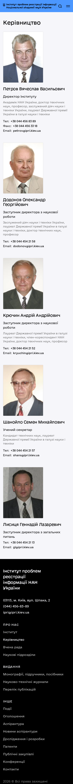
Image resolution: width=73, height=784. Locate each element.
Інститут (10, 632)
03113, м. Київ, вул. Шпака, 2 (26, 600)
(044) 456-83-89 (16, 606)
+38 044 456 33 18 (25, 126)
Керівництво (13, 639)
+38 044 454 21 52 (23, 348)
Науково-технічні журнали (25, 682)
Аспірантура (13, 724)
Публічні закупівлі (18, 754)
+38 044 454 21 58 (23, 241)
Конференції (14, 761)
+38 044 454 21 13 (23, 542)
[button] (68, 6)
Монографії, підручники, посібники (33, 674)
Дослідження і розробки (24, 739)
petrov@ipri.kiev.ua (27, 130)
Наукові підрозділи (19, 654)
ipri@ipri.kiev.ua (16, 612)
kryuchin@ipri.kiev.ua (28, 353)
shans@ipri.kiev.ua (26, 455)
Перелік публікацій (19, 689)
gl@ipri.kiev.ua (23, 547)
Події (7, 708)
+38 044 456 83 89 (23, 121)
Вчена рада (12, 647)
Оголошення (13, 716)
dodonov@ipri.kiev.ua (28, 246)
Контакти (11, 769)
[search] (60, 6)
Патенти (10, 746)
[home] (30, 6)
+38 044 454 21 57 (23, 450)
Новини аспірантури (20, 731)
